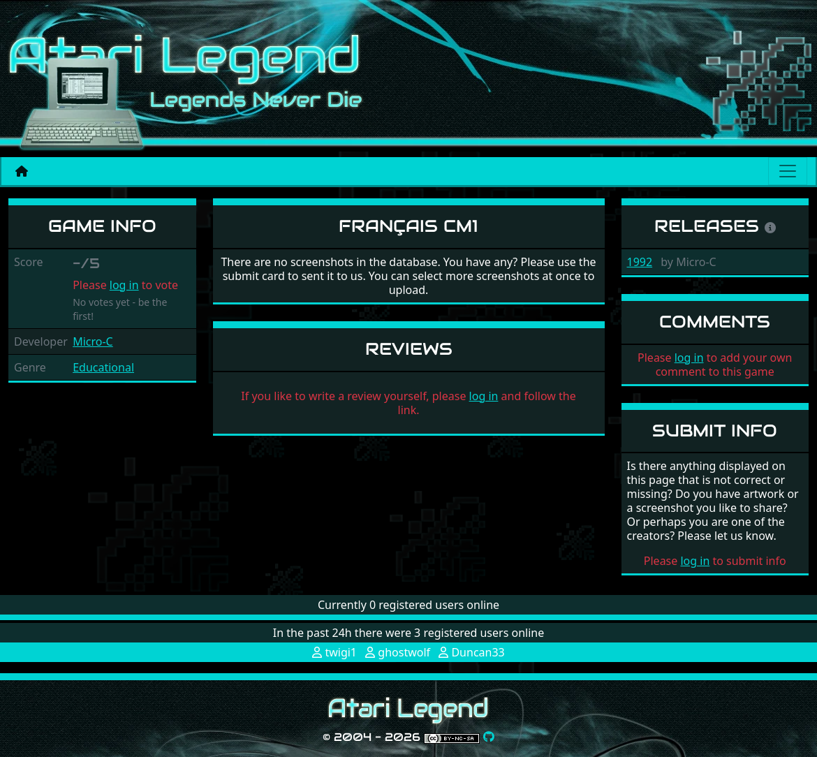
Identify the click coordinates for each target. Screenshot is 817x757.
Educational (103, 367)
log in (124, 285)
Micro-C (93, 341)
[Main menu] (787, 171)
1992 (640, 262)
